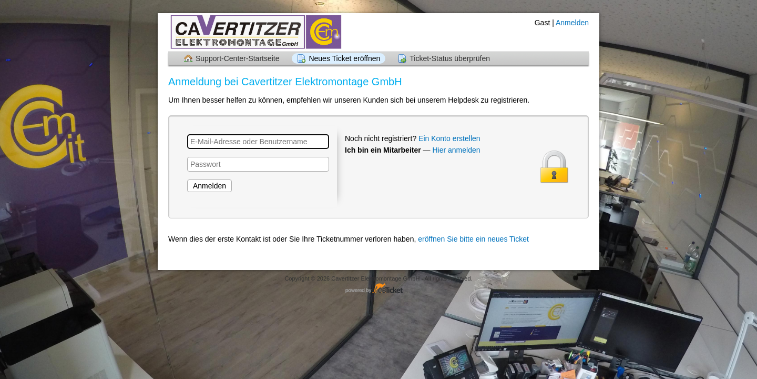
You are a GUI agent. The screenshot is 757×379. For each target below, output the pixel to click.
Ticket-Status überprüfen (450, 58)
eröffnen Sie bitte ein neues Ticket (473, 239)
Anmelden (572, 22)
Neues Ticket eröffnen (344, 58)
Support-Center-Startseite (238, 58)
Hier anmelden (456, 150)
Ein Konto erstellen (449, 138)
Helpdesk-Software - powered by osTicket (378, 289)
